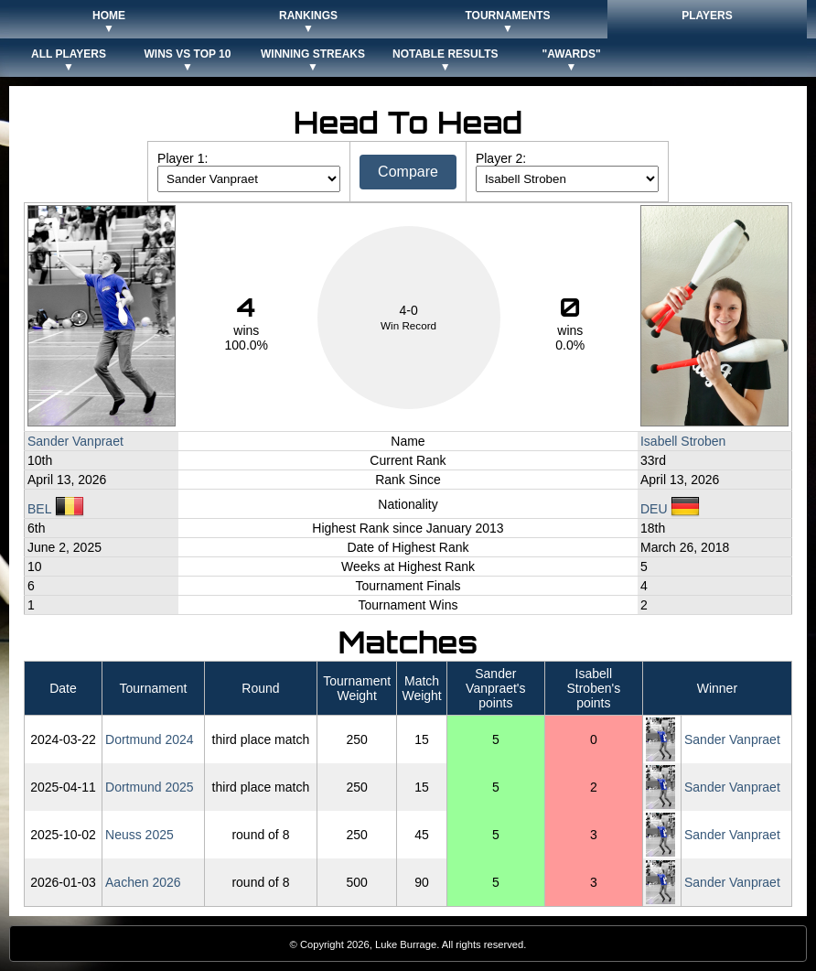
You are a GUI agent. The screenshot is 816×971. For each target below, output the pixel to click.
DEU (670, 509)
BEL (55, 509)
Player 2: (501, 158)
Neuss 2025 (139, 834)
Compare (408, 171)
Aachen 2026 (143, 882)
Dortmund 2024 (149, 739)
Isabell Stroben (682, 441)
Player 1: (182, 158)
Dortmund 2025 (149, 787)
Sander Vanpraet (75, 441)
